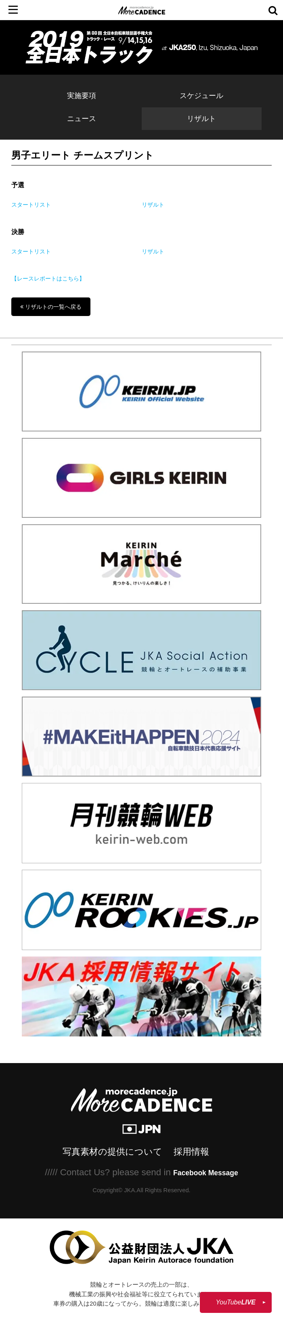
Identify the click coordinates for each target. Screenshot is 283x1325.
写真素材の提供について (112, 1152)
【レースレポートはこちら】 (48, 278)
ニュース (81, 119)
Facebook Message (205, 1173)
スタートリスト (31, 204)
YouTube (236, 1302)
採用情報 (191, 1152)
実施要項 (81, 96)
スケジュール (201, 96)
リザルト (201, 119)
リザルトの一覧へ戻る (51, 307)
